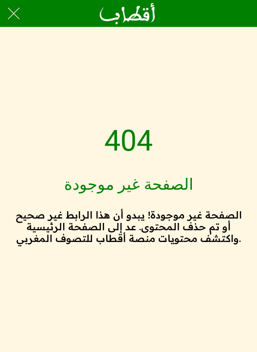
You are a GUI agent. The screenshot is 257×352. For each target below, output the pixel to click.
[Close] (14, 14)
